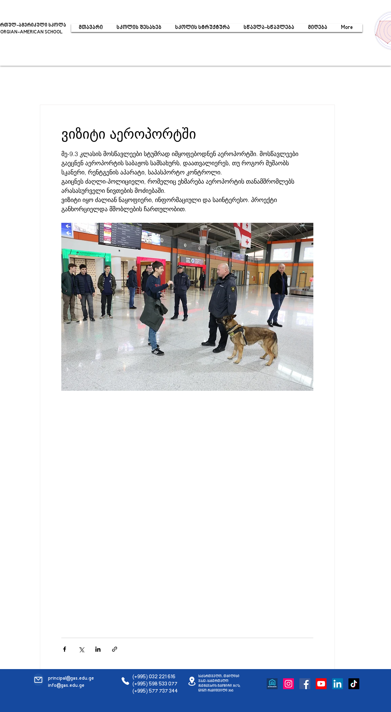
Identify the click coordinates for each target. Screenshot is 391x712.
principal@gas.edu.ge (71, 678)
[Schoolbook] (272, 683)
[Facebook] (304, 683)
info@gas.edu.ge (66, 685)
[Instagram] (288, 683)
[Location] (192, 681)
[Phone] (125, 681)
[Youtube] (321, 683)
